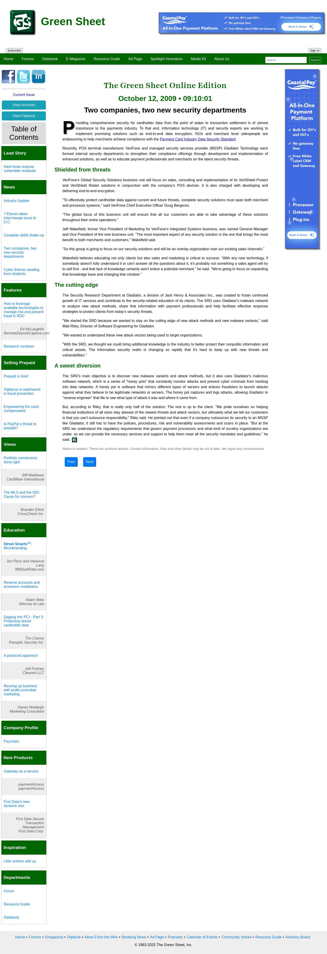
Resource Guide (107, 59)
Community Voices (236, 937)
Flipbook (74, 937)
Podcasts (175, 937)
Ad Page (135, 59)
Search (315, 60)
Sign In (315, 50)
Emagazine (54, 937)
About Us (221, 59)
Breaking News (134, 937)
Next (89, 462)
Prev (71, 462)
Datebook (50, 59)
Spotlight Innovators (167, 59)
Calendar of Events (202, 937)
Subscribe (14, 50)
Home (8, 59)
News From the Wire (101, 937)
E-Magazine (75, 59)
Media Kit (198, 59)
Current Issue (24, 95)
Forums (28, 59)
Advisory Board (297, 937)
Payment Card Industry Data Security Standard (198, 139)
